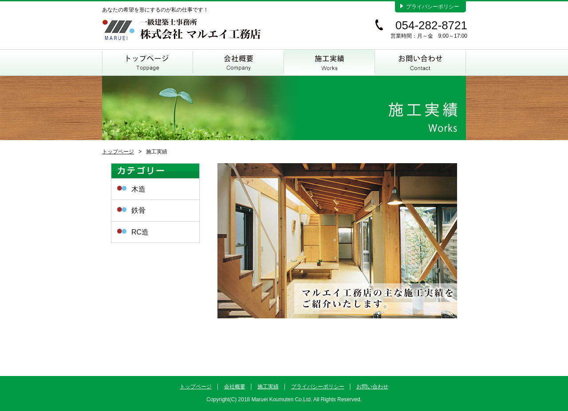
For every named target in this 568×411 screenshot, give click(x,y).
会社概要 (238, 62)
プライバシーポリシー (432, 7)
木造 (138, 189)
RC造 (140, 232)
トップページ (147, 62)
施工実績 (329, 62)
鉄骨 (138, 210)
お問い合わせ (420, 62)
